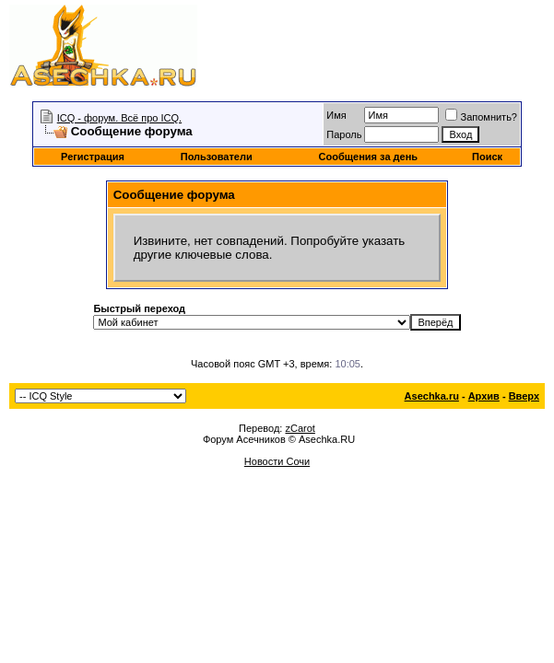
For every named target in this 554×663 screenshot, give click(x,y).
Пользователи (217, 156)
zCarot (299, 428)
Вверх (524, 395)
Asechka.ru (432, 395)
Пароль (343, 134)
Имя (336, 115)
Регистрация (92, 156)
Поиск (487, 156)
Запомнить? (481, 116)
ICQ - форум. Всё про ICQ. (119, 117)
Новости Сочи (277, 461)
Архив (484, 395)
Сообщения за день (368, 156)
